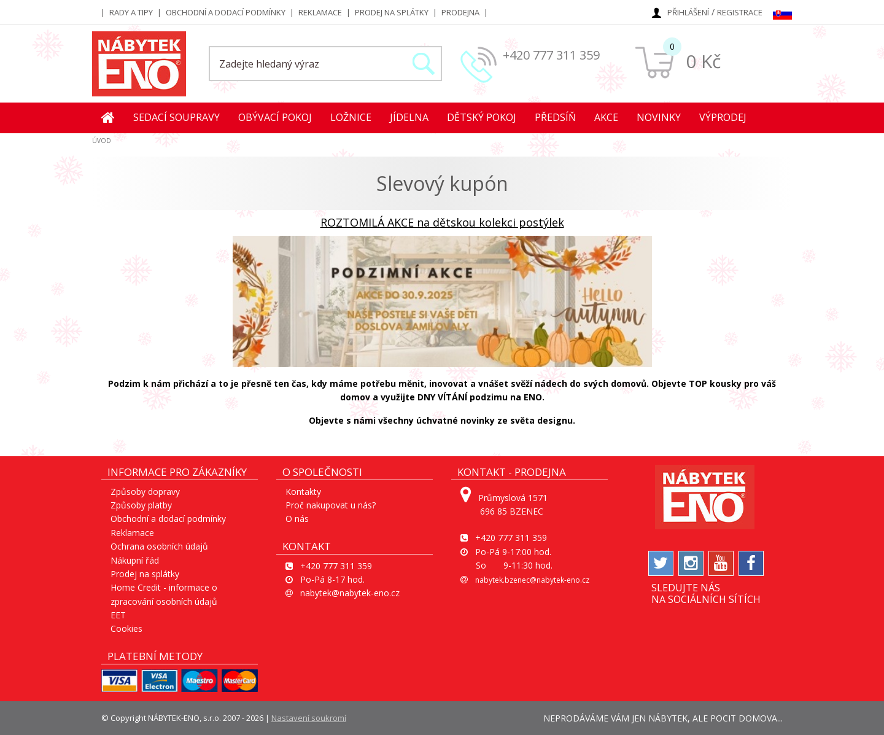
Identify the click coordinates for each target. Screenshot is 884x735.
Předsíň (555, 117)
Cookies (126, 628)
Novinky (659, 117)
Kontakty (303, 491)
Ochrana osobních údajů (159, 546)
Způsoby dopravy (145, 491)
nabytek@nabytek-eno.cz (350, 593)
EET (118, 615)
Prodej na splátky (391, 12)
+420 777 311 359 (551, 55)
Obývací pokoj (275, 117)
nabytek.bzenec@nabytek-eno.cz (532, 580)
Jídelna (409, 117)
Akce (606, 117)
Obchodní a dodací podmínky (225, 12)
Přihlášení (688, 12)
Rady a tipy (131, 12)
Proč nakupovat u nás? (330, 505)
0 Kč (703, 61)
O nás (297, 518)
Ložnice (350, 117)
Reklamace (320, 12)
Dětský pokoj (481, 117)
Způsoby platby (141, 505)
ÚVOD (101, 140)
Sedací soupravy (176, 117)
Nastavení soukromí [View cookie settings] (308, 717)
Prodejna (460, 12)
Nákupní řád (134, 560)
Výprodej (722, 117)
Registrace (739, 12)
